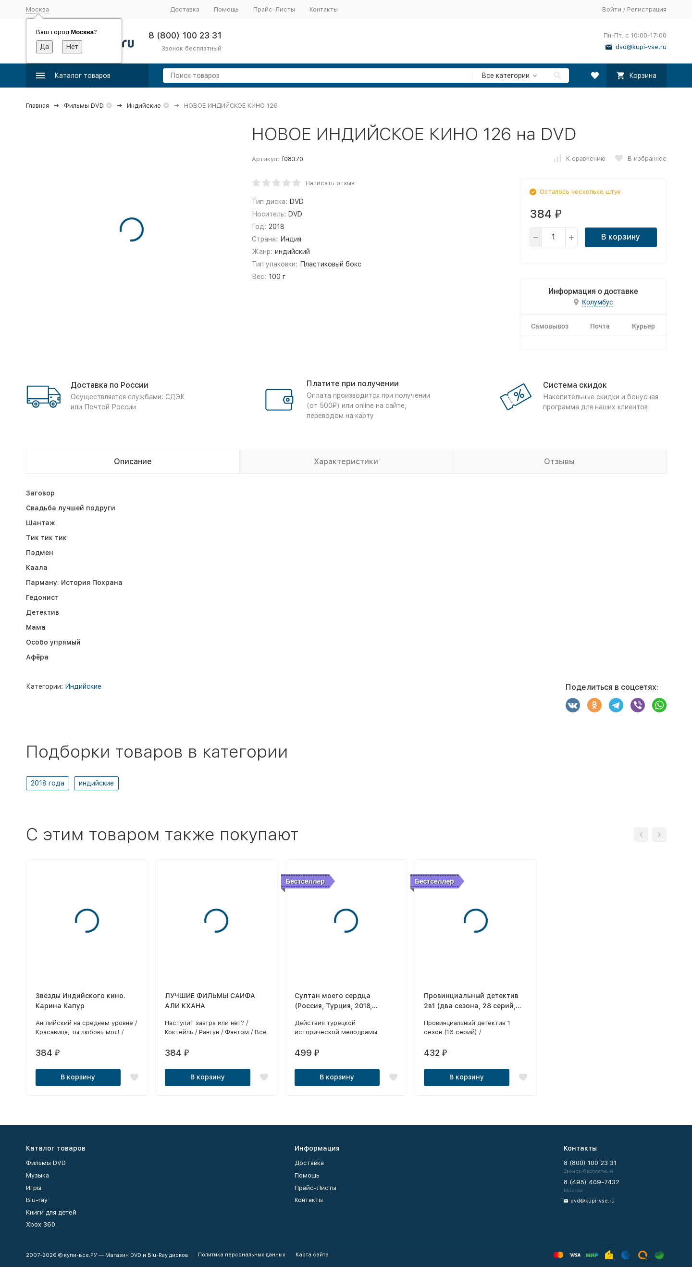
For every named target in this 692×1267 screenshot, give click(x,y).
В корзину (620, 236)
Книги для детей (51, 1212)
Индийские (144, 105)
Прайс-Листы (274, 9)
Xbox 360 (40, 1224)
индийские (96, 783)
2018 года (47, 783)
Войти (611, 9)
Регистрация (647, 9)
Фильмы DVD (84, 105)
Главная (37, 105)
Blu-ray (37, 1200)
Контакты (323, 9)
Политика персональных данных (241, 1255)
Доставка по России (109, 385)
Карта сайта (312, 1255)
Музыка (37, 1175)
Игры (33, 1187)
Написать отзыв (330, 183)
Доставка (184, 9)
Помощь (226, 9)
